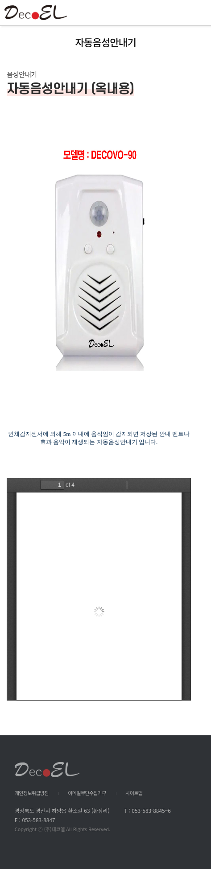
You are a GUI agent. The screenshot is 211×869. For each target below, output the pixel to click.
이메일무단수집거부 (87, 792)
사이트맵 (133, 792)
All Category (195, 13)
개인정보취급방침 (32, 792)
